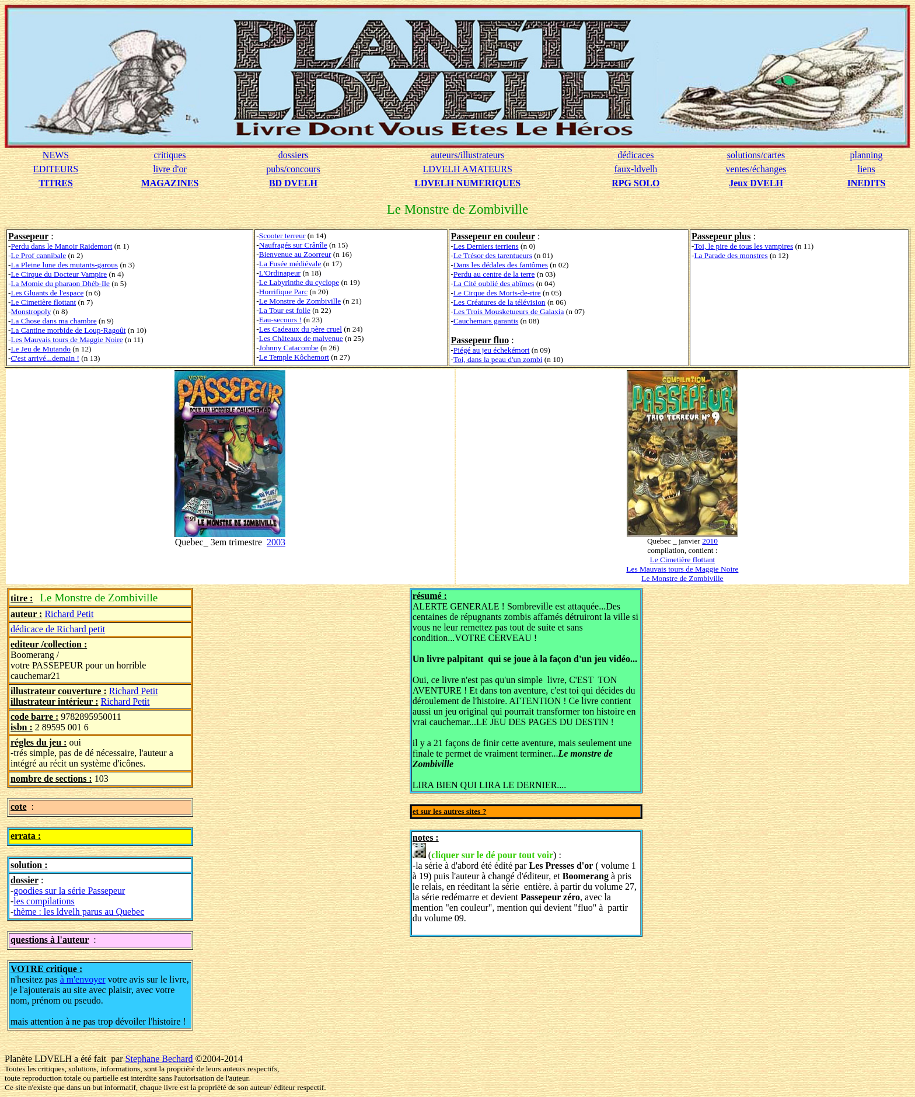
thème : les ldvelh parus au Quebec (78, 912)
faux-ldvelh (635, 169)
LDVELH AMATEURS (467, 169)
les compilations (43, 901)
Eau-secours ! (280, 319)
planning (866, 155)
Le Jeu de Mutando (41, 348)
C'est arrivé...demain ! (45, 358)
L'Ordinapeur (280, 273)
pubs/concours (293, 169)
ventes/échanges (756, 169)
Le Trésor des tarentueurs (492, 255)
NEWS (56, 155)
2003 (276, 542)
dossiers (293, 155)
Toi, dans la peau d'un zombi (498, 359)
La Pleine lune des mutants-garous (64, 264)
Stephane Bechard (159, 1059)
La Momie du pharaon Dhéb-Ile (60, 283)
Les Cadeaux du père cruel (300, 329)
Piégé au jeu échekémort (491, 350)
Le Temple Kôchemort (294, 357)
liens (866, 169)
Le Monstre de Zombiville (300, 301)
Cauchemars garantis (485, 320)
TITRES (56, 183)
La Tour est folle (284, 310)
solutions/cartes (756, 155)
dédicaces (635, 155)
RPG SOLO (635, 183)
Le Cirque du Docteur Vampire (59, 274)
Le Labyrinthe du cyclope (299, 282)
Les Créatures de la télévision (499, 302)
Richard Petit (68, 614)
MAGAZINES (170, 183)
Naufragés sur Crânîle (293, 245)
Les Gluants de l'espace (47, 292)
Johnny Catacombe (289, 347)
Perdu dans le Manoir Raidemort (61, 246)
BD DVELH (293, 183)
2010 (710, 541)
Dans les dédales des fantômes (500, 264)
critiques (169, 155)
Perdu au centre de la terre (494, 274)
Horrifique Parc (283, 291)
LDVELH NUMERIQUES (467, 183)
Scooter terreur (282, 235)
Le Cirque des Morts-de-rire (497, 292)
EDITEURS (55, 169)
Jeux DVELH (756, 183)
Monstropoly (31, 311)
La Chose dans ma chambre (53, 320)
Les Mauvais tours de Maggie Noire (67, 339)
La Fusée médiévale (290, 263)
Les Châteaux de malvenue (301, 338)
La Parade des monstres (730, 255)
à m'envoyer (83, 979)
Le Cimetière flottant (43, 302)
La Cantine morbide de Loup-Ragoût (68, 330)
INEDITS (866, 183)
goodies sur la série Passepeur (69, 891)
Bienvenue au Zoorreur (295, 254)
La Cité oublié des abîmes (493, 283)
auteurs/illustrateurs (467, 155)
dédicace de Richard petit (58, 629)
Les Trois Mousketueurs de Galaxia (508, 311)
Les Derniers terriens (486, 246)
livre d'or (170, 169)
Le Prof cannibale (38, 255)
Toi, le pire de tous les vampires (743, 246)
